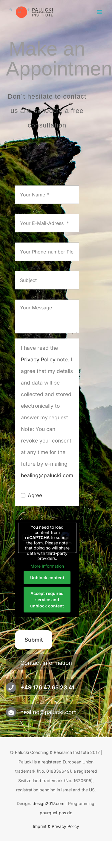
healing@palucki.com (47, 475)
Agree (35, 495)
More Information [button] (47, 565)
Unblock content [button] (47, 577)
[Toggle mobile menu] (100, 12)
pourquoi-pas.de (56, 812)
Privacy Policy (38, 359)
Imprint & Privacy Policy (56, 826)
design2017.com (48, 803)
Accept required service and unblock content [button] (47, 599)
